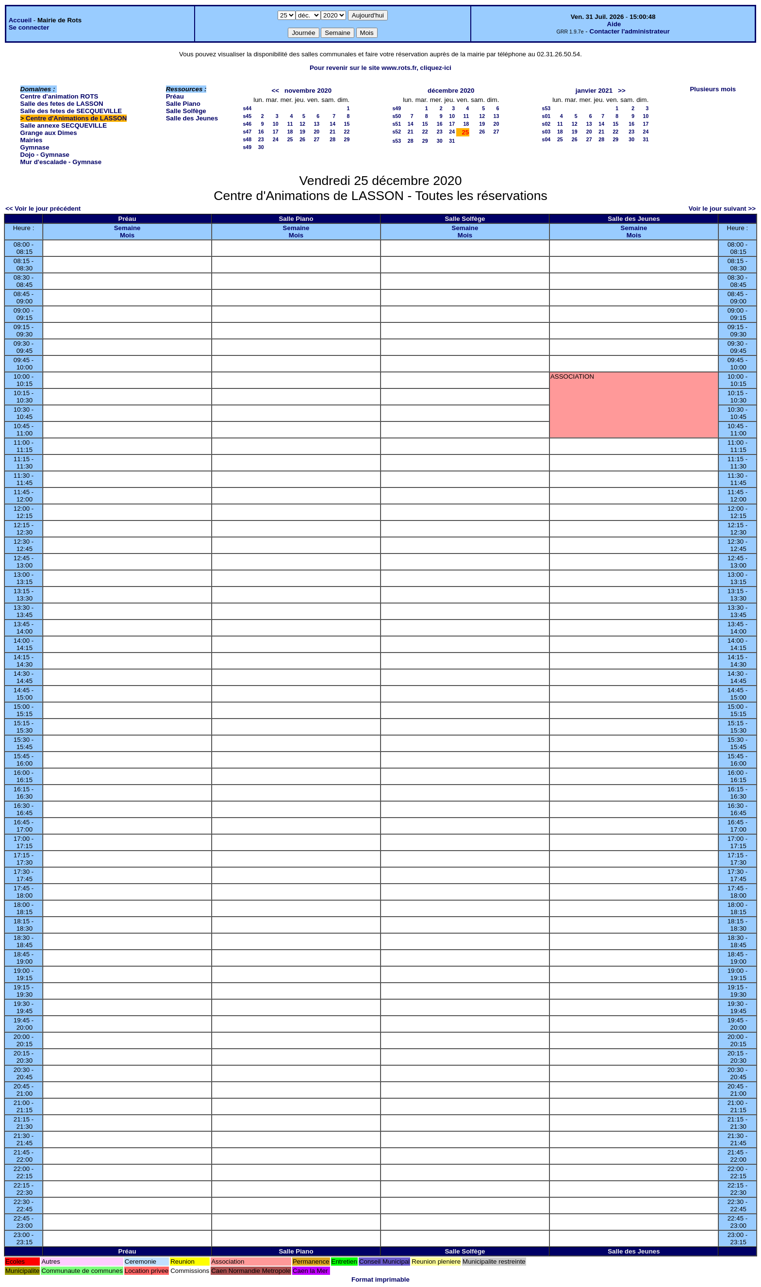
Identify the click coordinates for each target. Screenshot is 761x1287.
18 (290, 131)
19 (302, 131)
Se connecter (29, 27)
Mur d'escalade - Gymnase (61, 162)
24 (276, 139)
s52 (396, 131)
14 (332, 124)
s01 (546, 116)
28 (332, 139)
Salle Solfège (186, 111)
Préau (175, 96)
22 (346, 131)
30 (261, 147)
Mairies (31, 140)
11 (290, 124)
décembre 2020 (451, 90)
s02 (546, 124)
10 (276, 124)
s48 (247, 139)
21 (332, 131)
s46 (247, 124)
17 (276, 131)
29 (346, 139)
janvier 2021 (594, 90)
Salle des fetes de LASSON (61, 103)
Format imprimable (380, 1279)
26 (302, 139)
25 (290, 139)
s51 (396, 124)
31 (452, 141)
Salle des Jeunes (192, 118)
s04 (546, 139)
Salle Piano (183, 103)
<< (275, 90)
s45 (247, 116)
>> (622, 90)
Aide (614, 24)
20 (316, 131)
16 (261, 131)
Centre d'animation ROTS (59, 96)
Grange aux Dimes (48, 132)
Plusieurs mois (713, 89)
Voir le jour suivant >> (722, 208)
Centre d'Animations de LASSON (76, 118)
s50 (396, 116)
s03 (546, 131)
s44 (247, 108)
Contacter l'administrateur (630, 31)
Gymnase (35, 147)
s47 (247, 131)
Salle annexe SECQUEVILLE (63, 125)
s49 (247, 147)
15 (346, 124)
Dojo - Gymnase (44, 154)
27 (316, 139)
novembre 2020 (307, 90)
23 (261, 139)
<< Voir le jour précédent (43, 208)
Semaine (127, 228)
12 (302, 124)
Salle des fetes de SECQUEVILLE (71, 111)
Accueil (20, 20)
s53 (396, 141)
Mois (127, 235)
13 (316, 124)
